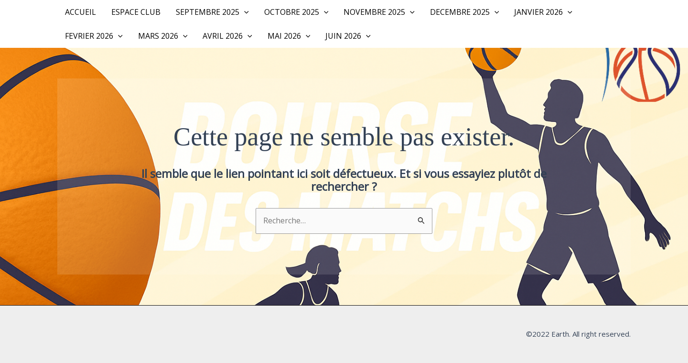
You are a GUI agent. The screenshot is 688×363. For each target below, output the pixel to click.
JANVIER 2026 (543, 12)
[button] (244, 12)
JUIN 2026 (348, 36)
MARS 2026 (163, 36)
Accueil (80, 12)
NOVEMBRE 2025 (379, 12)
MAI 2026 (289, 36)
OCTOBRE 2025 (296, 12)
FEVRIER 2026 (94, 36)
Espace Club (136, 12)
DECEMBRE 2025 (464, 12)
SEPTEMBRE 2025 (212, 12)
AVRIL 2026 (227, 36)
